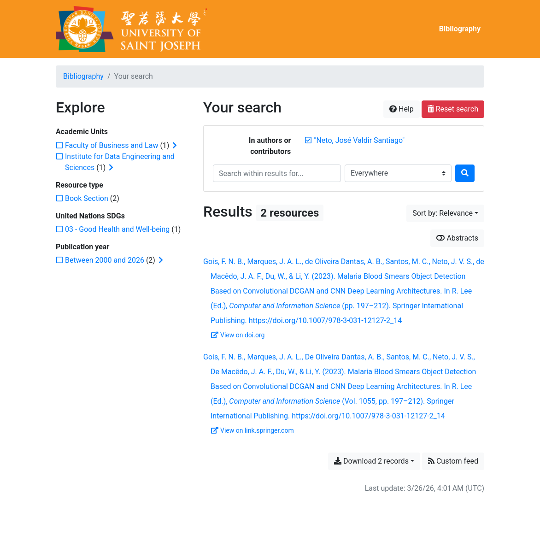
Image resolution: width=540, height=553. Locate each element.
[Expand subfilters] (174, 145)
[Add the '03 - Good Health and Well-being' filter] (117, 229)
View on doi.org (237, 335)
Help (401, 109)
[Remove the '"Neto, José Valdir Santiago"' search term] (359, 140)
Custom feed (453, 461)
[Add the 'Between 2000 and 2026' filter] (104, 260)
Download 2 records (371, 461)
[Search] (465, 173)
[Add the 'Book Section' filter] (86, 198)
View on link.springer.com (252, 430)
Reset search (453, 109)
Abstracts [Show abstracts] (457, 238)
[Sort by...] (445, 213)
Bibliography (460, 28)
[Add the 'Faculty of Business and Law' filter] (111, 145)
